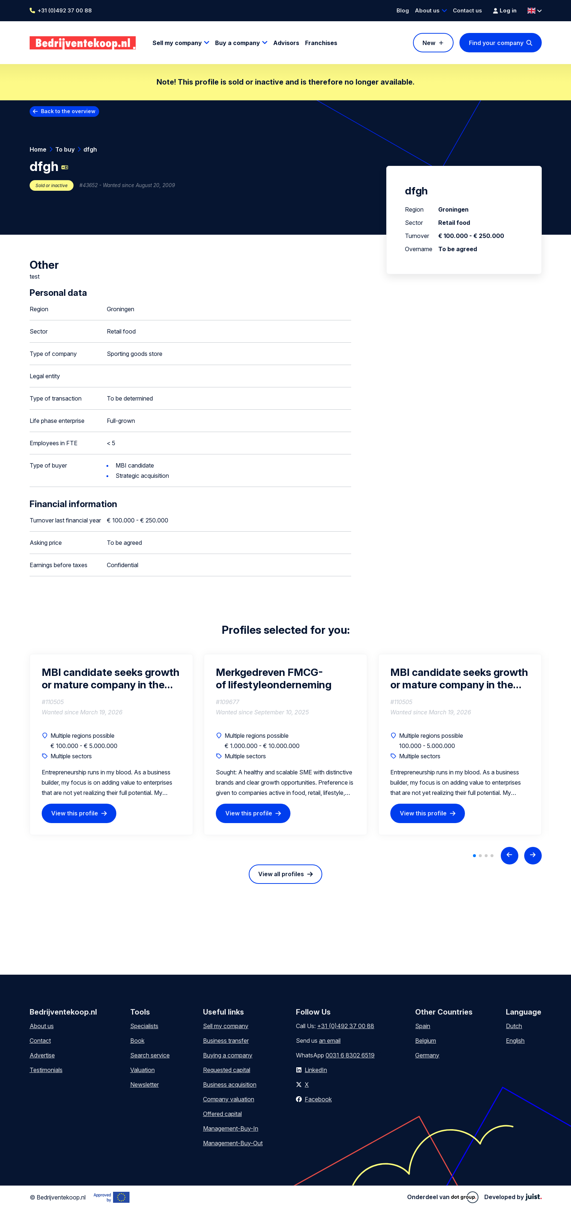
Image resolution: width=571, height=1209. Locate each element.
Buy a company (237, 42)
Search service (150, 1055)
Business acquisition (229, 1084)
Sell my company (177, 42)
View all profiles (281, 874)
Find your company (496, 42)
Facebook (318, 1099)
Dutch (514, 1026)
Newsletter (144, 1084)
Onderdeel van (442, 1197)
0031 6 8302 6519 (350, 1055)
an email (330, 1040)
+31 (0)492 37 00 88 (65, 10)
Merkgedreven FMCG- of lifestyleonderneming (273, 678)
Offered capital (222, 1113)
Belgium (425, 1040)
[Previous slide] (509, 855)
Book (137, 1040)
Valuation (142, 1070)
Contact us (467, 10)
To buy (65, 149)
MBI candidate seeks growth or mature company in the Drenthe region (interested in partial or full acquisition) (111, 678)
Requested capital (226, 1070)
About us (427, 10)
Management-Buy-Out (233, 1143)
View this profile (74, 813)
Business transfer (226, 1040)
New (428, 42)
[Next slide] (533, 855)
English (515, 1040)
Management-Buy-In (230, 1128)
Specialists (144, 1026)
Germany (427, 1055)
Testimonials (46, 1070)
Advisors (286, 42)
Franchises (321, 42)
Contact (40, 1040)
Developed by (513, 1197)
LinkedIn (316, 1070)
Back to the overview (68, 111)
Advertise (42, 1055)
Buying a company (227, 1055)
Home (38, 149)
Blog (403, 10)
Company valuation (228, 1099)
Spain (422, 1026)
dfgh (90, 149)
